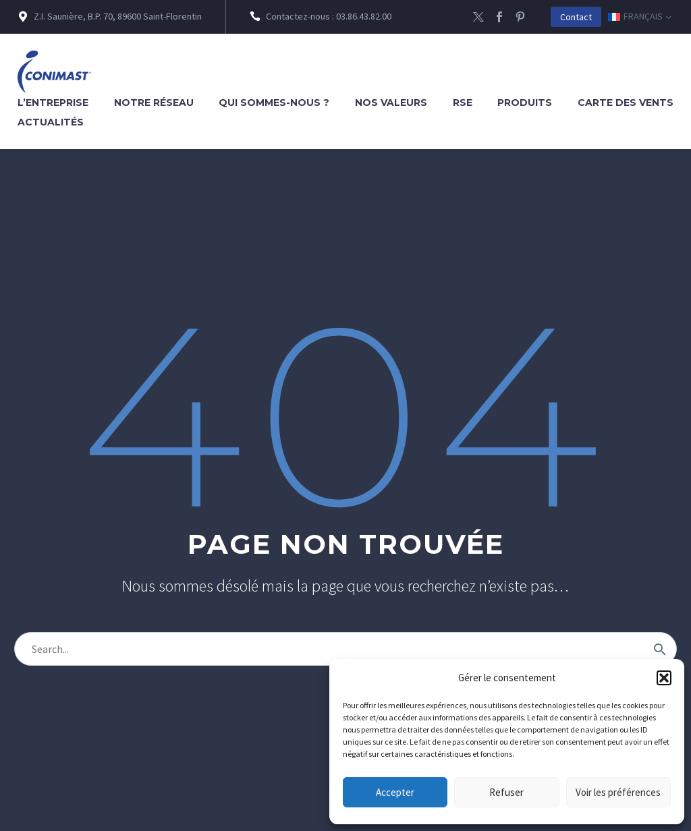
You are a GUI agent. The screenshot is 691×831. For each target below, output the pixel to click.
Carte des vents (625, 102)
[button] (664, 678)
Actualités (51, 122)
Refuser (506, 792)
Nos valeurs (391, 102)
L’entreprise (53, 102)
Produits (524, 102)
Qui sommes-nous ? (274, 102)
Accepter (395, 792)
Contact (576, 17)
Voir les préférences (618, 792)
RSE (462, 102)
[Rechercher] (345, 649)
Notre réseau (154, 102)
